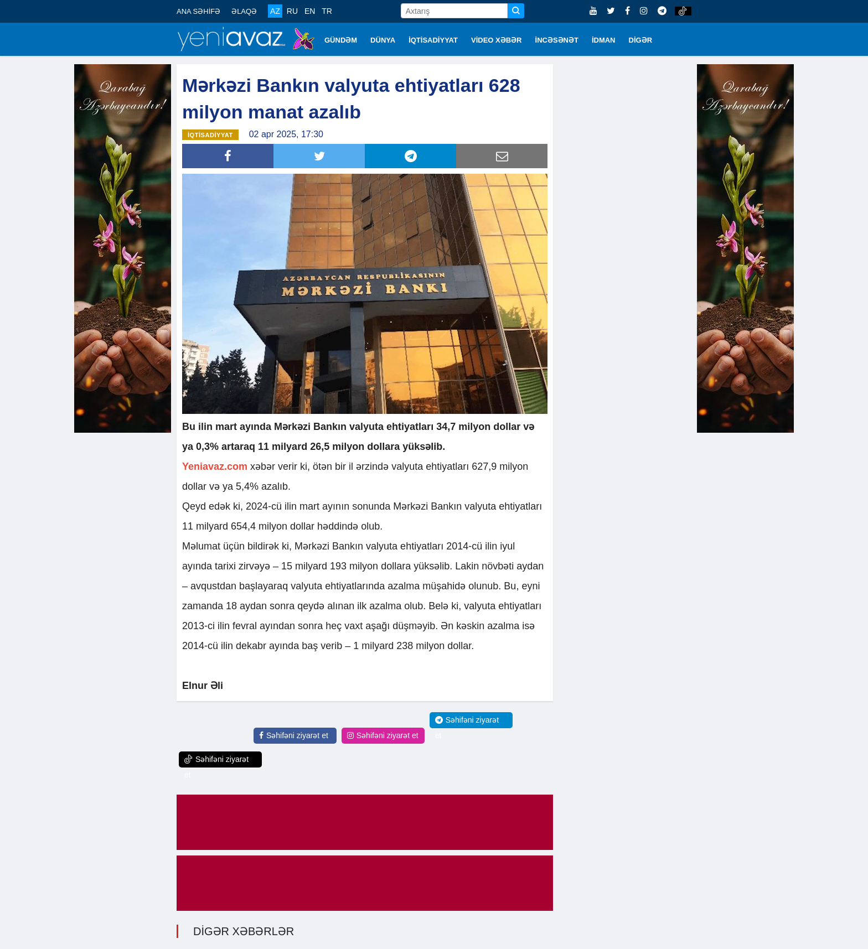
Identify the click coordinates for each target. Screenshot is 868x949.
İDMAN (604, 40)
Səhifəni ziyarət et (293, 735)
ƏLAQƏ (244, 11)
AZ (275, 11)
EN (309, 11)
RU (292, 11)
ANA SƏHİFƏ (198, 11)
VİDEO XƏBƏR (496, 40)
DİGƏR (641, 40)
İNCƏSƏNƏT (556, 40)
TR (327, 11)
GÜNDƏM (340, 40)
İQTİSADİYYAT (433, 40)
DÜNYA (382, 40)
